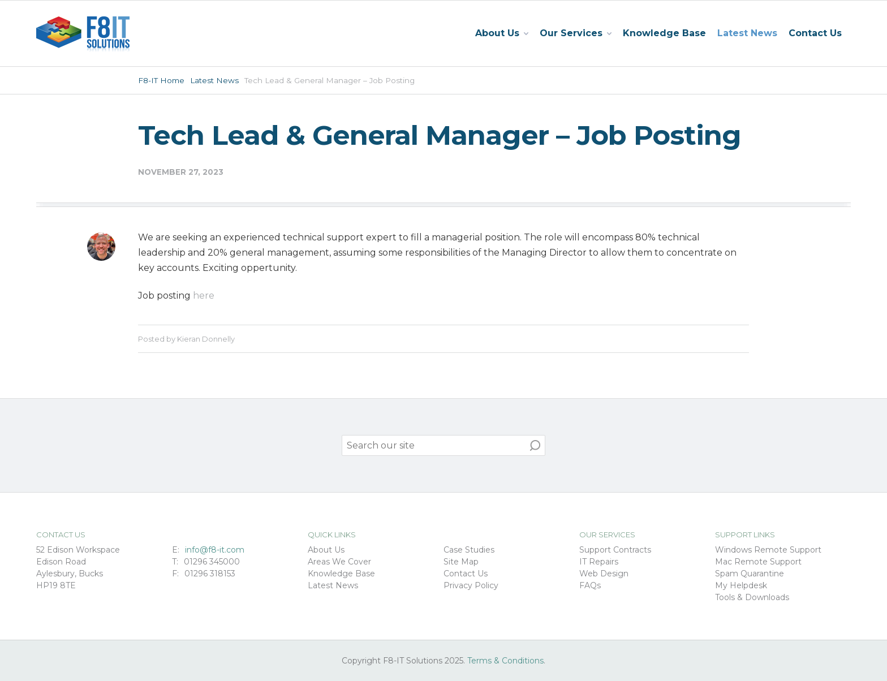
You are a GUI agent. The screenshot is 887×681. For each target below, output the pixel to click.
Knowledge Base (664, 33)
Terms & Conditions (505, 661)
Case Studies (469, 550)
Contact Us (815, 33)
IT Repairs (598, 562)
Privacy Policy (471, 585)
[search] (443, 445)
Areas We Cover (339, 562)
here (203, 295)
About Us (326, 550)
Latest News (747, 33)
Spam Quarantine (749, 573)
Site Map (461, 562)
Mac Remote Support (758, 562)
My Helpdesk (741, 585)
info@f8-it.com (214, 550)
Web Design (603, 573)
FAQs (590, 585)
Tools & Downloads (752, 597)
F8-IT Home (161, 80)
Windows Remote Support (768, 550)
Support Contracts (615, 550)
